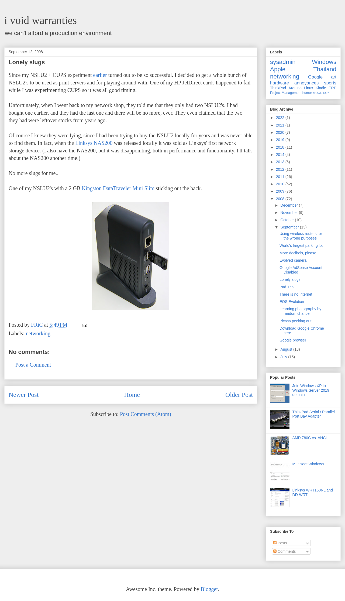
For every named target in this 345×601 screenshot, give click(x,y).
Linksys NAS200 (93, 143)
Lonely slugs (290, 279)
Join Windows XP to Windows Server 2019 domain (310, 390)
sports (330, 83)
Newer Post (24, 394)
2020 (280, 132)
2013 (280, 162)
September (290, 227)
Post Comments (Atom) (145, 414)
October (287, 220)
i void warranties (40, 20)
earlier (100, 75)
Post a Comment (33, 365)
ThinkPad (278, 88)
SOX (326, 92)
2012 (280, 169)
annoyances (306, 83)
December (289, 205)
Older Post (239, 394)
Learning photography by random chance (300, 311)
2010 (280, 184)
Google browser (293, 340)
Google (315, 77)
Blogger (209, 589)
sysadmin (283, 62)
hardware (279, 83)
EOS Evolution (292, 301)
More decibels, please (298, 253)
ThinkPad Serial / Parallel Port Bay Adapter (313, 414)
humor (307, 93)
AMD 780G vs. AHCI (309, 438)
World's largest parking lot (301, 245)
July (284, 357)
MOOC (317, 92)
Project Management (285, 93)
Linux (308, 88)
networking (38, 333)
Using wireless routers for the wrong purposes (301, 235)
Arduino (295, 88)
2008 (280, 199)
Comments (284, 551)
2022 (280, 117)
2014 (280, 154)
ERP (332, 88)
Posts (280, 543)
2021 (280, 125)
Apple (277, 69)
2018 (280, 147)
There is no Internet (296, 294)
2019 (280, 140)
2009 (280, 191)
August (286, 349)
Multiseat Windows (308, 464)
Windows (324, 62)
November (289, 212)
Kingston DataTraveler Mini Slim (118, 188)
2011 (280, 177)
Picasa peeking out (295, 321)
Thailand (324, 69)
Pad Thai (287, 287)
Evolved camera (293, 260)
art (333, 77)
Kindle (321, 88)
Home (132, 394)
